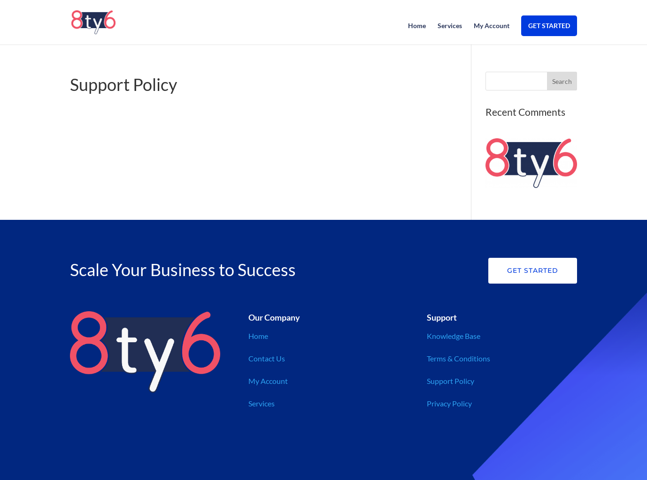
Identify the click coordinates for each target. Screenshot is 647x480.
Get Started (532, 270)
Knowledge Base (453, 335)
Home (417, 26)
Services (450, 26)
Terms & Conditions (458, 358)
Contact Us (266, 358)
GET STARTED (549, 26)
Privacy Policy (449, 403)
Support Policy (450, 380)
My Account (491, 26)
